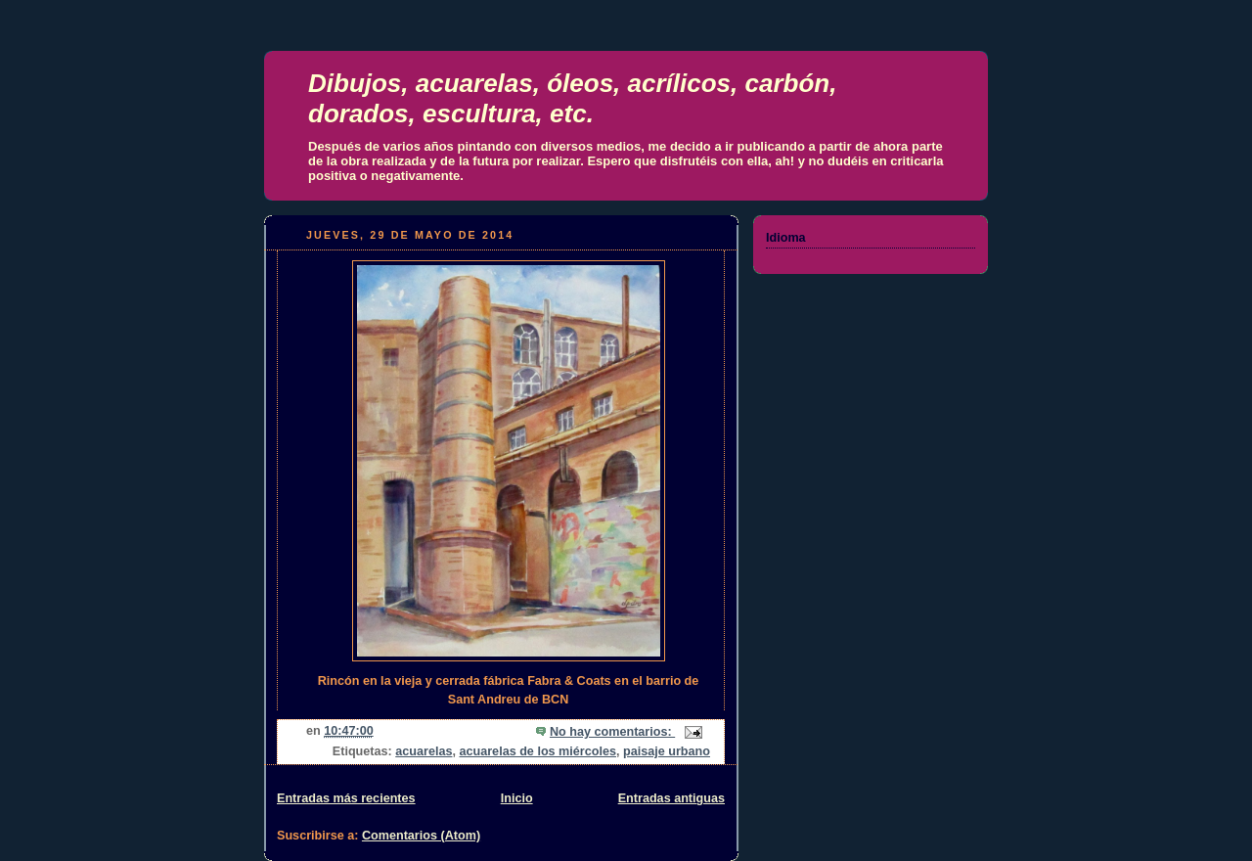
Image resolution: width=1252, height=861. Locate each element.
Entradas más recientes (346, 798)
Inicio (517, 798)
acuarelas (423, 751)
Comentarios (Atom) (421, 835)
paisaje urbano (666, 751)
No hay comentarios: (612, 732)
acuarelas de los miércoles (537, 751)
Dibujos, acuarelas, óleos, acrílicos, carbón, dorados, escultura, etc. (572, 98)
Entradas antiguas (671, 798)
